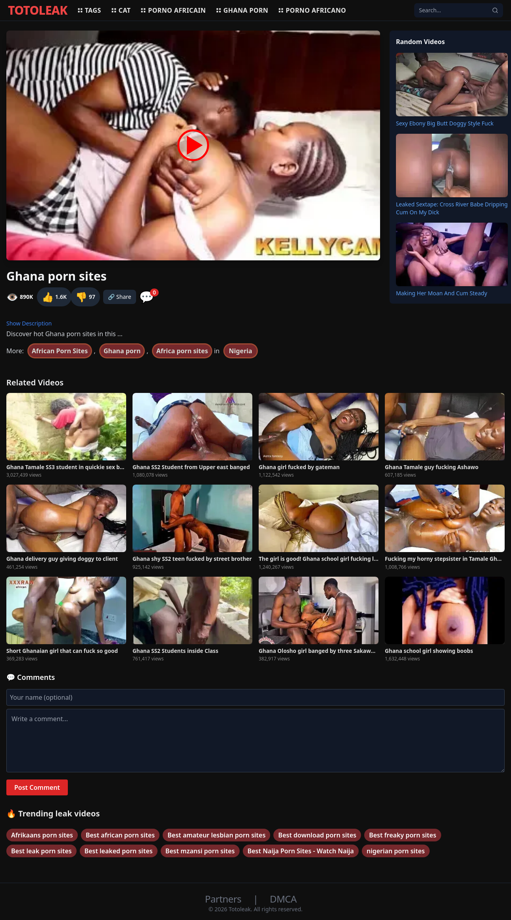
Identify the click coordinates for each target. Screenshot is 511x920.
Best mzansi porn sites (200, 851)
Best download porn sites (317, 835)
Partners (224, 898)
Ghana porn (241, 10)
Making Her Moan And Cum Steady (441, 293)
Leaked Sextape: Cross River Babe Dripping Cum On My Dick (452, 208)
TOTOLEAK (37, 10)
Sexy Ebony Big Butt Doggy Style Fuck (445, 123)
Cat (121, 10)
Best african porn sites (120, 835)
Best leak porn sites (41, 851)
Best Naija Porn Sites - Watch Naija (301, 851)
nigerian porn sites (396, 851)
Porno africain (173, 10)
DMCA (283, 898)
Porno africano (312, 10)
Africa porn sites (182, 350)
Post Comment (37, 787)
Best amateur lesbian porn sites (216, 835)
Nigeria (240, 350)
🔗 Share (119, 296)
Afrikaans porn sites (42, 835)
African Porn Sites (60, 350)
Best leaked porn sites (119, 851)
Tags (89, 10)
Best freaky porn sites (402, 835)
